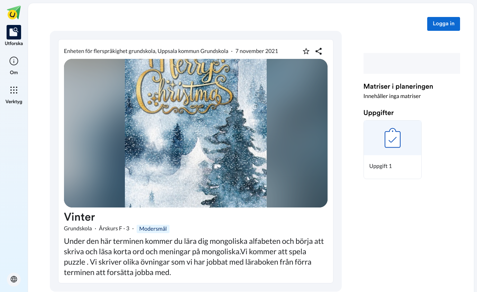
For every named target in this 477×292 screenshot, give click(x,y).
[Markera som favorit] (306, 51)
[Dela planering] (318, 51)
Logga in (444, 24)
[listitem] (14, 36)
